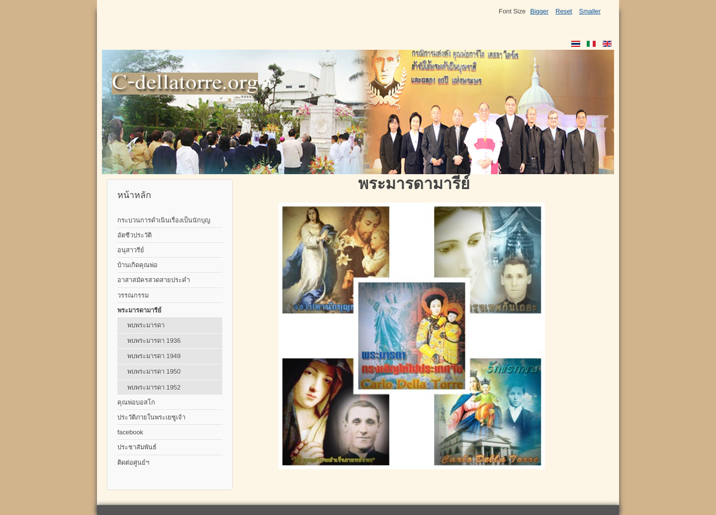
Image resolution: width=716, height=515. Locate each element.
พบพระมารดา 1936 (153, 340)
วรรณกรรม (133, 295)
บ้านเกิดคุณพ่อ (137, 265)
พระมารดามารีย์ (139, 310)
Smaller (590, 11)
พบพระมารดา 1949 (153, 356)
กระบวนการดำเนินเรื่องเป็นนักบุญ (163, 220)
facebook (130, 432)
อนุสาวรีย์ (130, 250)
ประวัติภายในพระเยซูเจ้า (151, 417)
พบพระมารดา (146, 325)
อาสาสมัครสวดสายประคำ (153, 280)
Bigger (539, 11)
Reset (563, 11)
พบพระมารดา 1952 (153, 387)
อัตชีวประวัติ (134, 235)
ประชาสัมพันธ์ (137, 447)
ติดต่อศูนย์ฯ (133, 462)
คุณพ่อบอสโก (136, 402)
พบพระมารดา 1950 (153, 371)
